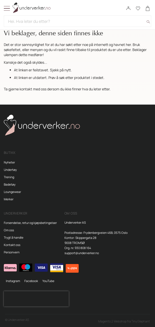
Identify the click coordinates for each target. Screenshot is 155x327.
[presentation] (36, 298)
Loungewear (12, 192)
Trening (9, 177)
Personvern (12, 252)
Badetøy (9, 184)
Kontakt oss (12, 245)
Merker (8, 199)
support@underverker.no (81, 253)
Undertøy (10, 170)
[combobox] (77, 21)
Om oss (9, 230)
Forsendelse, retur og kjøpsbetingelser (30, 223)
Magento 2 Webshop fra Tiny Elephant (124, 321)
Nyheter (9, 162)
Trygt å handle (13, 237)
